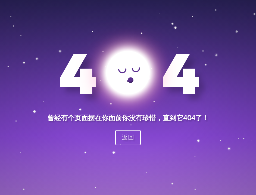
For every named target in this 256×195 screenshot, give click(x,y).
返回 (128, 137)
